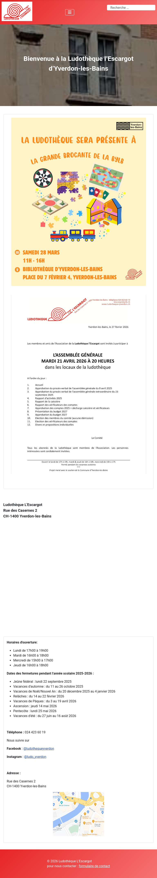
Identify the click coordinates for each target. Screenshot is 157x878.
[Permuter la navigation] (69, 12)
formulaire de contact (94, 866)
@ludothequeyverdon (38, 749)
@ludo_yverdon (35, 757)
